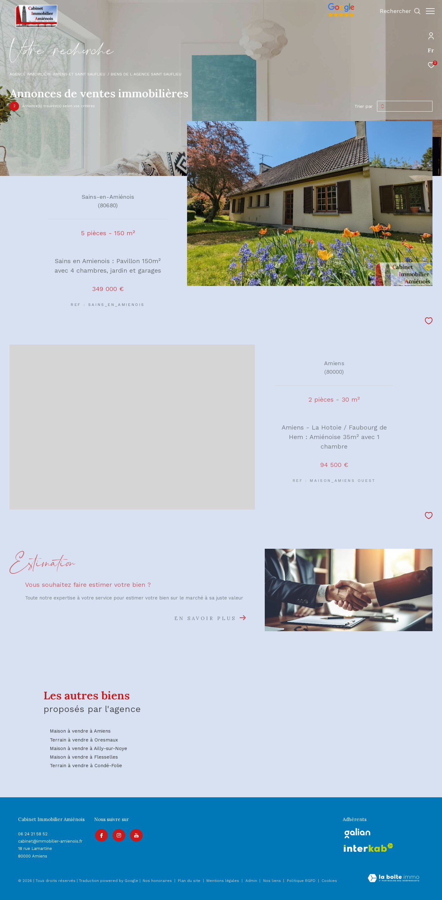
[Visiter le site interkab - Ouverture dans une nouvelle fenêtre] (368, 847)
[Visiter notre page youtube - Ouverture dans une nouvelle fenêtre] (135, 834)
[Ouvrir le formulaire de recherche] (397, 11)
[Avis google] (338, 17)
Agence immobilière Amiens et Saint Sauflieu (57, 74)
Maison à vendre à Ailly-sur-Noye (88, 748)
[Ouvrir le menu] (430, 11)
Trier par (363, 106)
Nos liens (272, 880)
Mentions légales (223, 880)
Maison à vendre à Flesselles (84, 757)
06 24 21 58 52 (33, 834)
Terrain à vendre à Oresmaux (84, 740)
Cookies (329, 881)
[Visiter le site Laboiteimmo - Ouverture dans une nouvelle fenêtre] (393, 879)
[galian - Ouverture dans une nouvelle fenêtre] (357, 833)
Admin (251, 880)
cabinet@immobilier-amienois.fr (50, 841)
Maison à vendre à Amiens (80, 731)
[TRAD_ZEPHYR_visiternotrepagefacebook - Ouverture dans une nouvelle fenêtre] (100, 834)
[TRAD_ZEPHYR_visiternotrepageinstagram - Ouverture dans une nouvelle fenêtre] (118, 834)
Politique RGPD (301, 880)
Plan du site (190, 880)
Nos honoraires (157, 880)
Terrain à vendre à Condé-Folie (86, 765)
